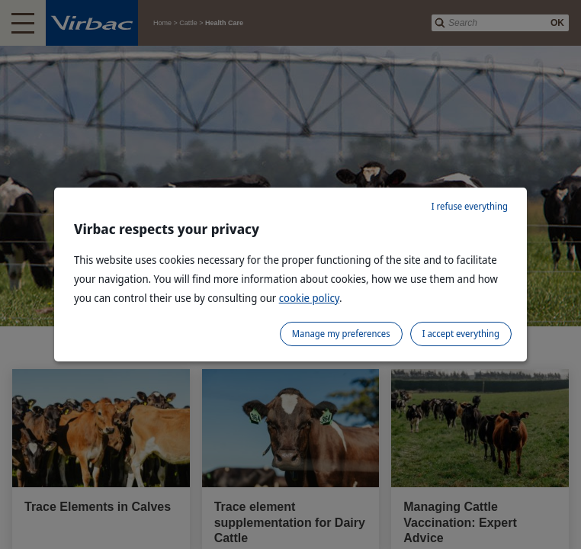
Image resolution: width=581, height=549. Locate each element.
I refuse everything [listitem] (470, 206)
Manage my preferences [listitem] (341, 333)
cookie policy (309, 298)
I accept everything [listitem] (460, 333)
